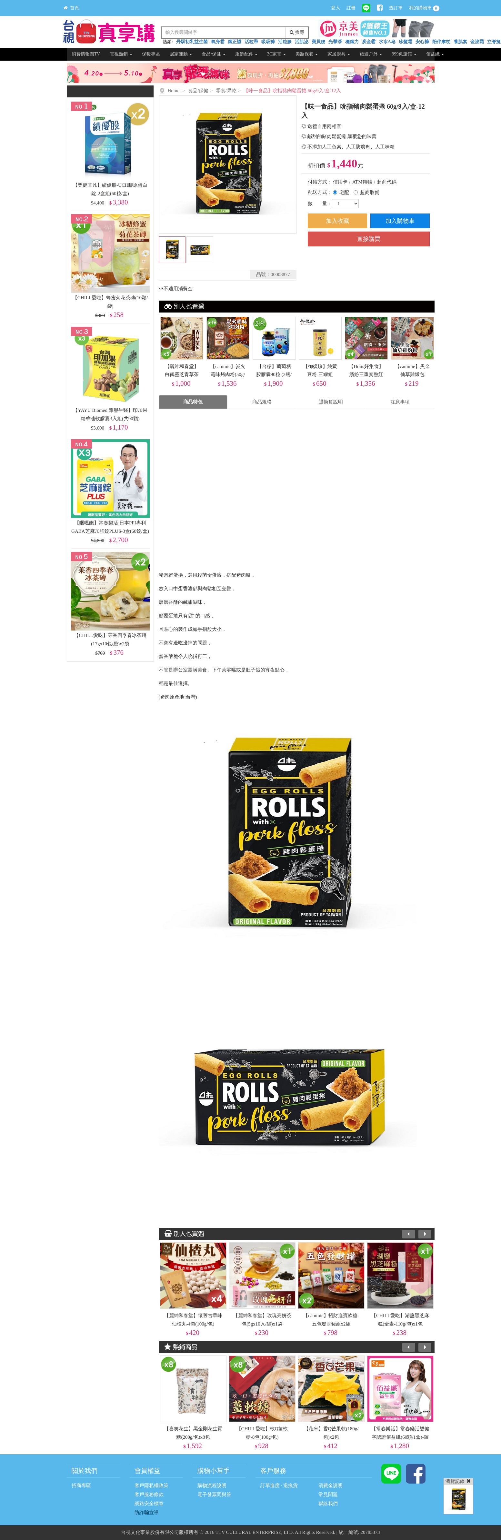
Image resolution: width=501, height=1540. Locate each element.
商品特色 (193, 401)
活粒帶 (251, 41)
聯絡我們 (328, 1503)
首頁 (71, 7)
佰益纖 (435, 54)
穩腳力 (352, 41)
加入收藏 (337, 221)
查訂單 (396, 7)
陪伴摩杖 (441, 41)
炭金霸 (369, 41)
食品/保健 (213, 54)
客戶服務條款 (149, 1494)
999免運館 (404, 54)
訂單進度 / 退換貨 (279, 1485)
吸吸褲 (268, 41)
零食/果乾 (226, 90)
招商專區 (81, 1485)
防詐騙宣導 (147, 1512)
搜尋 (297, 32)
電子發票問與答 (214, 1494)
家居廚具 (338, 54)
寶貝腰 (318, 41)
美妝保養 (307, 54)
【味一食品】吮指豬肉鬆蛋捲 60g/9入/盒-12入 (292, 90)
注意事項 (400, 401)
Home (174, 90)
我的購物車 (424, 8)
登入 (335, 7)
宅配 (344, 192)
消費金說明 (330, 1485)
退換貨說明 (331, 401)
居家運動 (181, 54)
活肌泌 (301, 41)
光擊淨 (335, 41)
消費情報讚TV (86, 54)
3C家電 (276, 54)
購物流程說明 (211, 1485)
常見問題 (328, 1494)
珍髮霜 (405, 41)
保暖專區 (151, 54)
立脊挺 (494, 41)
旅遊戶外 (371, 54)
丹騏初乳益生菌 (192, 41)
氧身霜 (218, 41)
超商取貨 (369, 192)
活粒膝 (285, 41)
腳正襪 (234, 41)
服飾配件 (246, 54)
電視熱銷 (121, 54)
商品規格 (262, 401)
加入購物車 (400, 221)
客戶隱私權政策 (151, 1485)
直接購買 (368, 239)
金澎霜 (477, 41)
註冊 (351, 7)
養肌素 (460, 41)
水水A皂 (387, 41)
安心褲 (422, 41)
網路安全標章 (149, 1503)
